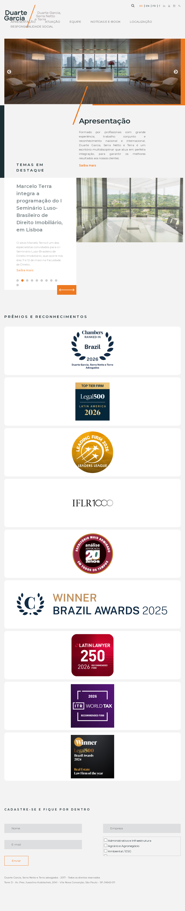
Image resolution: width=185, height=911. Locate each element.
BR (141, 6)
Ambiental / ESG (117, 851)
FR (154, 6)
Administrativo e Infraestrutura (127, 840)
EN (147, 6)
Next (175, 72)
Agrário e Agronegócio (121, 846)
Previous (9, 72)
